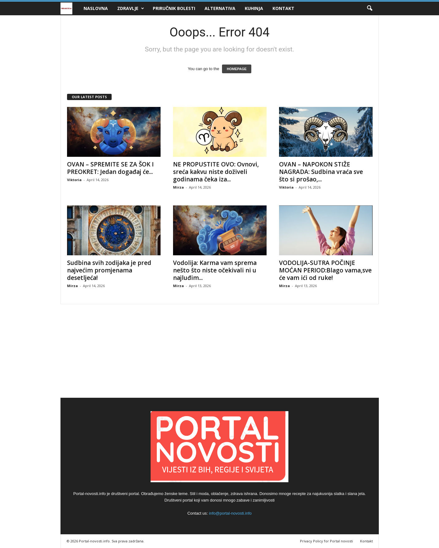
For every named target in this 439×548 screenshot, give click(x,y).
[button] (369, 8)
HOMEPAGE (236, 69)
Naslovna (96, 8)
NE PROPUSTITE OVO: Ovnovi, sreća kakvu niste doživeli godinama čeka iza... (216, 171)
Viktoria (74, 179)
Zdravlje (130, 8)
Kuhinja (254, 8)
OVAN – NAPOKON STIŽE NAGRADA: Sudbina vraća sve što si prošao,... (321, 171)
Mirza (178, 187)
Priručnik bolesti (174, 8)
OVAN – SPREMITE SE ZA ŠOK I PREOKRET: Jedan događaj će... (110, 168)
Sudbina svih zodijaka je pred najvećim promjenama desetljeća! (109, 270)
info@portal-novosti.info (230, 513)
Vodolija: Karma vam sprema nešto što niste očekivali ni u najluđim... (215, 270)
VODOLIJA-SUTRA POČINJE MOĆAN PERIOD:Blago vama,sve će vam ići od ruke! (325, 270)
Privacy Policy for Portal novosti (326, 541)
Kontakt (283, 8)
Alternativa (220, 8)
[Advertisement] (219, 351)
